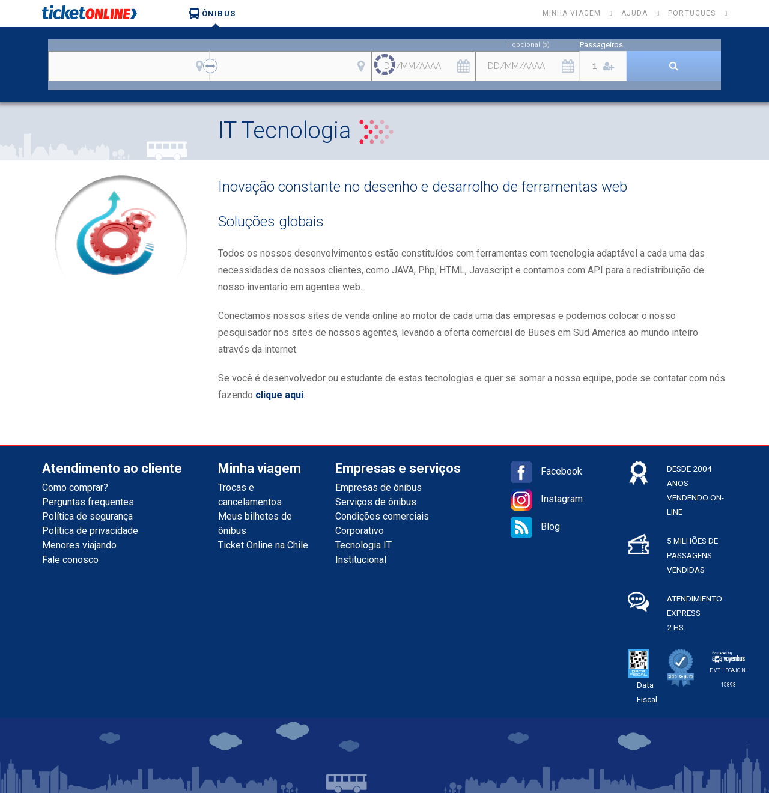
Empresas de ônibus (378, 487)
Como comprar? (75, 487)
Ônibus (212, 13)
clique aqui (279, 395)
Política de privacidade (90, 530)
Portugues (692, 13)
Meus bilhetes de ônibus (255, 523)
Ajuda (634, 13)
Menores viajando (79, 545)
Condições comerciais (382, 516)
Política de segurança (87, 516)
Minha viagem (572, 13)
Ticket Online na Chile (263, 545)
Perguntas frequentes (88, 502)
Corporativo (359, 530)
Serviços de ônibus (375, 502)
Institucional (360, 559)
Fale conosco (70, 559)
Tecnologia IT (363, 545)
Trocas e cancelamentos (250, 495)
